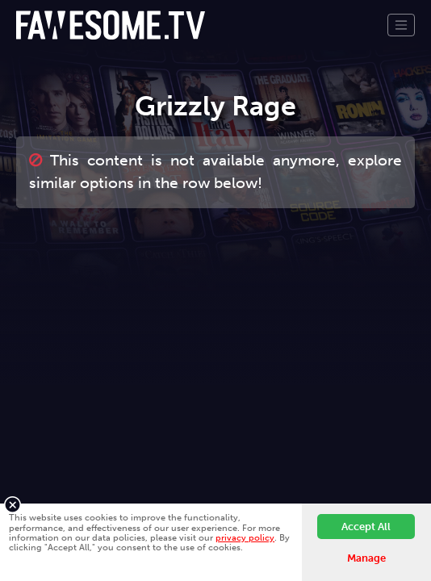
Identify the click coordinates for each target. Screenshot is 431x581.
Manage (366, 558)
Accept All (366, 526)
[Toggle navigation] (401, 25)
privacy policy (245, 537)
